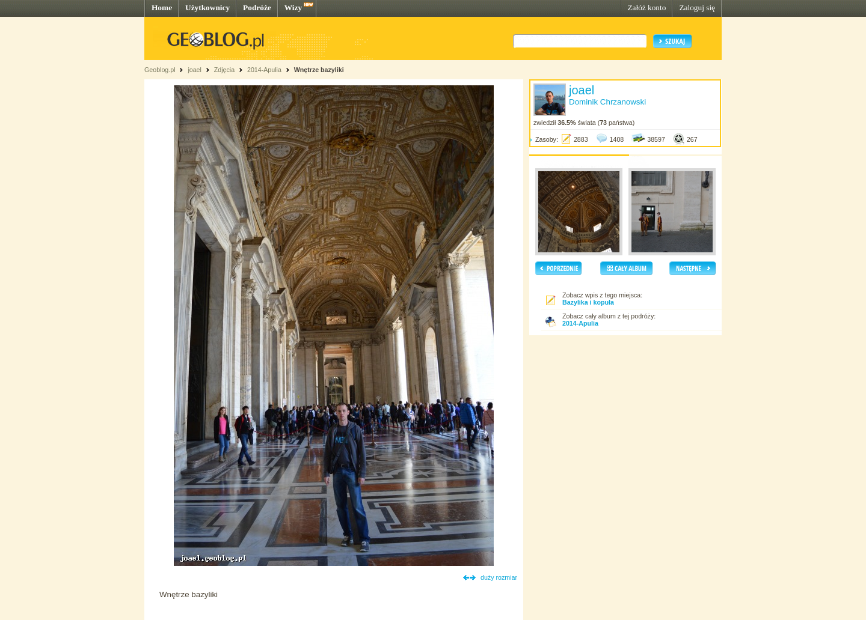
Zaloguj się (697, 7)
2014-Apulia (264, 69)
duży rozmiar (499, 577)
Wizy (293, 7)
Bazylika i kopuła (588, 302)
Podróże (257, 7)
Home (162, 7)
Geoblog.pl (160, 69)
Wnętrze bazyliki (319, 69)
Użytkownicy (207, 7)
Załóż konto (646, 7)
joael (194, 69)
